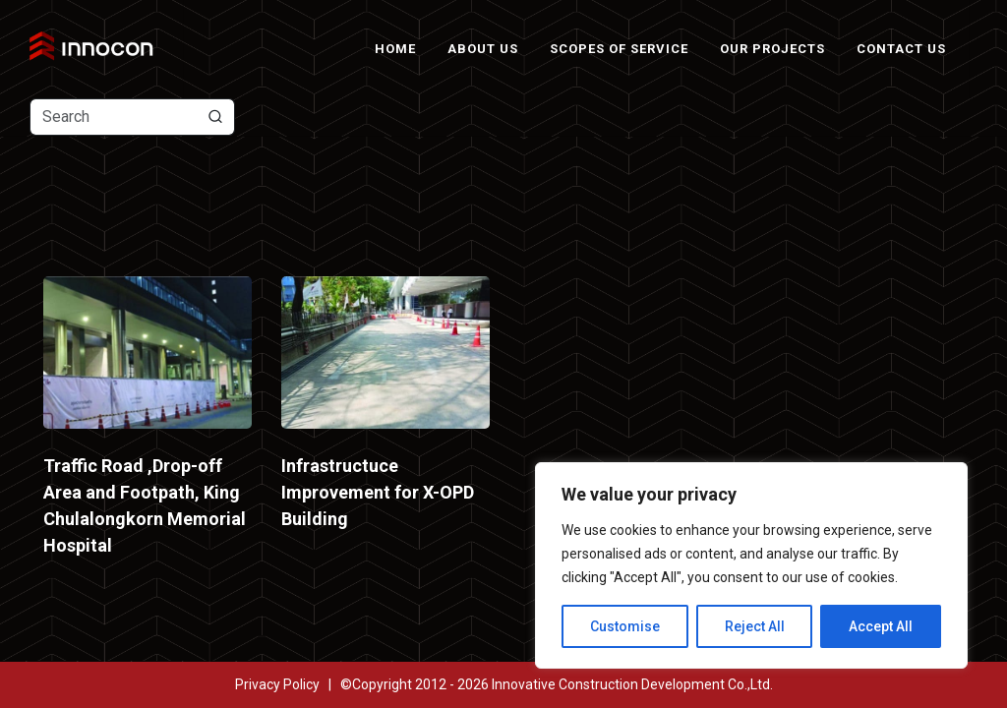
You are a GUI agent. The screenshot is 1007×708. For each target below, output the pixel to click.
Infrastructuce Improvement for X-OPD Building (377, 492)
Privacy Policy (277, 684)
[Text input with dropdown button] (132, 117)
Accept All (881, 626)
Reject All (755, 626)
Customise (625, 626)
